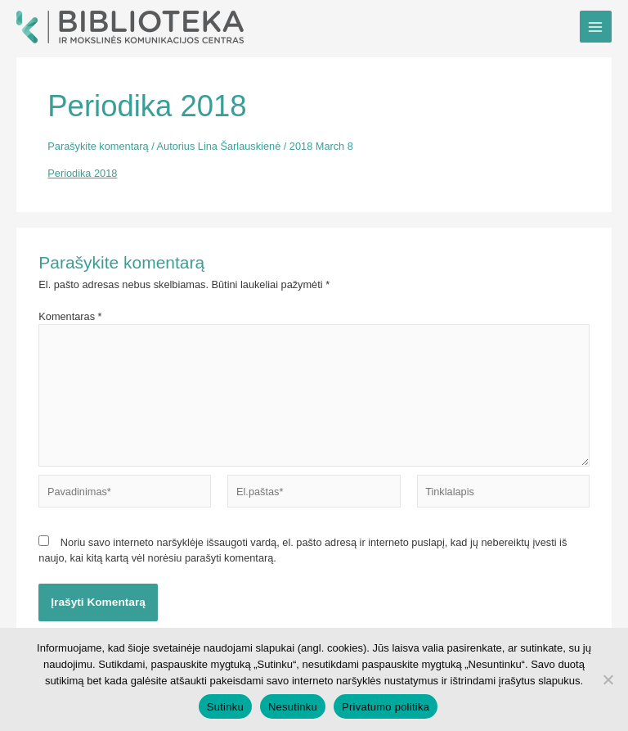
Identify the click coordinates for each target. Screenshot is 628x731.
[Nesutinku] (607, 679)
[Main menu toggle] (596, 27)
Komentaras (69, 316)
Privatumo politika (385, 707)
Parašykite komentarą (97, 146)
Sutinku (225, 707)
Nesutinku (292, 707)
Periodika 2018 (82, 173)
